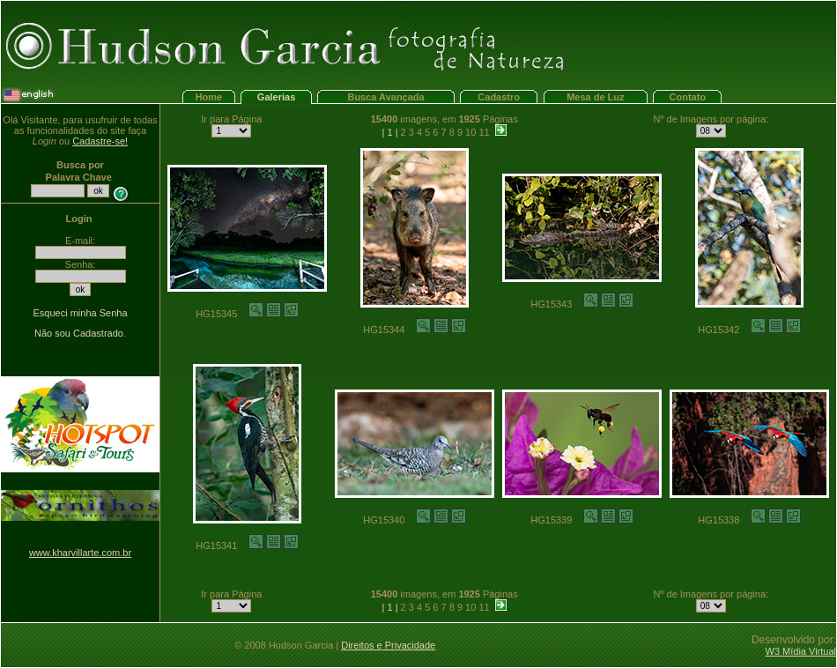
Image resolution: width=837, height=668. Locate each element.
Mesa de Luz (595, 97)
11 (483, 132)
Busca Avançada (385, 97)
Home (209, 97)
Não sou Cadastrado (78, 333)
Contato (688, 97)
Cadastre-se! (100, 141)
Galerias (276, 97)
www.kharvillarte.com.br (80, 552)
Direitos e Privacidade (388, 645)
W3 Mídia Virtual (801, 651)
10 (470, 132)
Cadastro (499, 97)
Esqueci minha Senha (80, 313)
